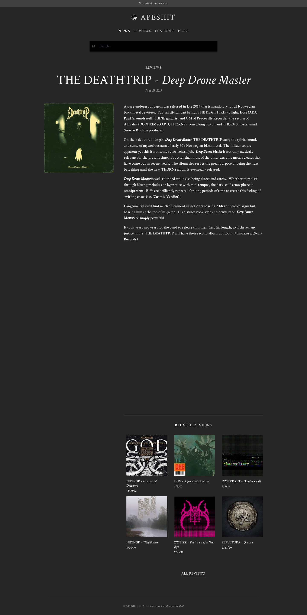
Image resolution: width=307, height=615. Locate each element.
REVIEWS (154, 67)
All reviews (193, 573)
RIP (181, 606)
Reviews (142, 31)
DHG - (191, 481)
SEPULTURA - (237, 542)
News (124, 31)
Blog (183, 31)
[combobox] (153, 46)
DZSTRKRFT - (241, 481)
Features (165, 31)
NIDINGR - (141, 483)
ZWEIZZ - (194, 544)
